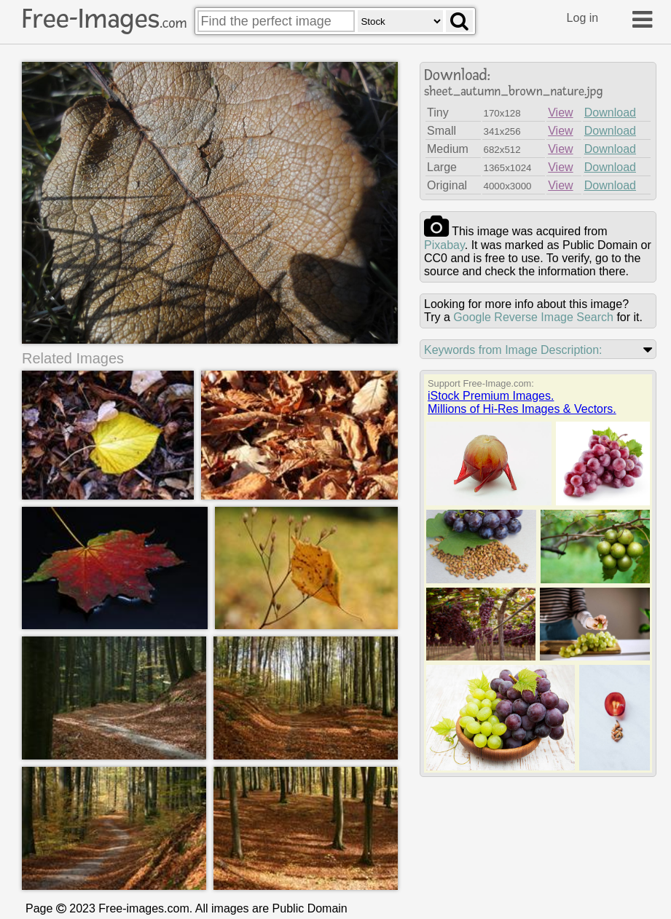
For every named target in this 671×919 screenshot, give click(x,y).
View (560, 112)
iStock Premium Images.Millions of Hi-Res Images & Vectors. (522, 402)
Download (610, 112)
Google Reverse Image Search (533, 317)
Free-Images (104, 19)
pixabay (444, 245)
